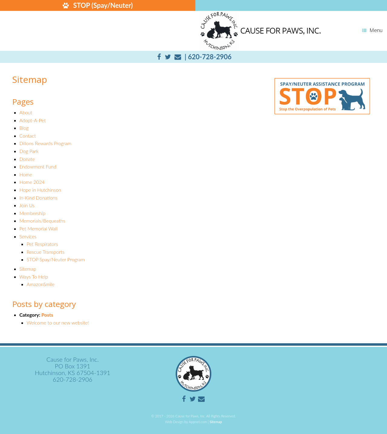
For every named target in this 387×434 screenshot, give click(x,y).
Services (28, 236)
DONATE (290, 5)
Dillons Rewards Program (45, 143)
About (25, 112)
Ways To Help (33, 276)
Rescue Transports (45, 252)
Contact (27, 136)
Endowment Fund (37, 166)
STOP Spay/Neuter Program (56, 259)
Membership (32, 213)
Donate (27, 159)
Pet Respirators (42, 244)
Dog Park (28, 151)
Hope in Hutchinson (40, 190)
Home (25, 174)
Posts (47, 315)
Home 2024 (31, 182)
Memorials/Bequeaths (42, 221)
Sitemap (27, 269)
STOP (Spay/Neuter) (97, 5)
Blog (24, 128)
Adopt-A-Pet (32, 120)
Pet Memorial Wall (38, 228)
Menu (372, 30)
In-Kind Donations (38, 198)
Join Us (26, 205)
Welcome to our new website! (58, 322)
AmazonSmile (40, 284)
